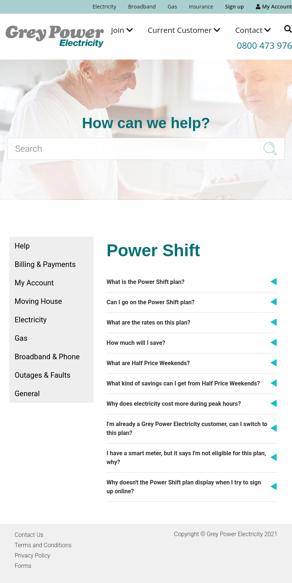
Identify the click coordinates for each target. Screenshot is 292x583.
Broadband (142, 6)
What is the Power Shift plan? (145, 281)
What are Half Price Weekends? (148, 363)
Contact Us (29, 534)
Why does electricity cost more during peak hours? (173, 403)
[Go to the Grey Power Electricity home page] (55, 36)
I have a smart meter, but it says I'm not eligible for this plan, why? (186, 458)
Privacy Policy (32, 555)
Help (22, 245)
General (27, 393)
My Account (274, 6)
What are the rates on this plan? (148, 322)
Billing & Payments (45, 264)
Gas (172, 6)
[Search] (146, 149)
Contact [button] (253, 30)
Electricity (104, 6)
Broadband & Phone (47, 356)
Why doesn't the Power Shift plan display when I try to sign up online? (183, 487)
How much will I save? (135, 342)
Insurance (201, 6)
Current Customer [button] (184, 30)
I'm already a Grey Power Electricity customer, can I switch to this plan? (186, 428)
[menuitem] (104, 7)
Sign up (234, 6)
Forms (23, 565)
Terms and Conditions (43, 545)
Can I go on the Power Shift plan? (150, 302)
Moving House (38, 301)
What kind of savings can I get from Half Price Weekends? (183, 383)
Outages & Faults (43, 375)
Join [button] (122, 30)
